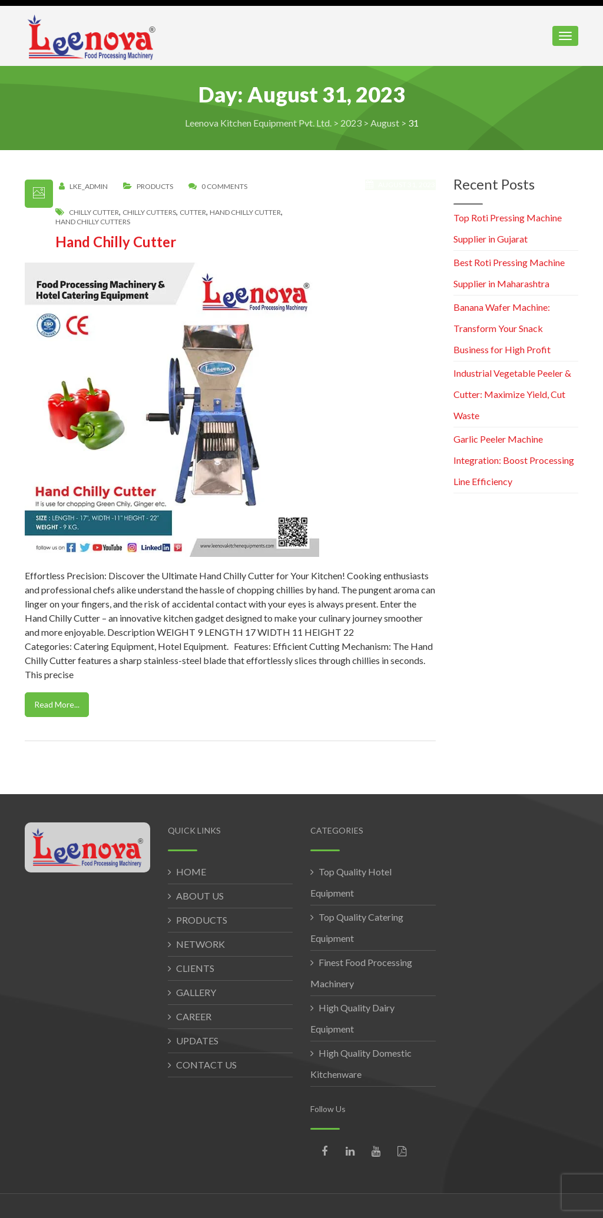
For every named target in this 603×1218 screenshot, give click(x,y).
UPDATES (197, 1040)
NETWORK (200, 944)
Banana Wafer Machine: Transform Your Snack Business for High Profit (502, 328)
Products (155, 186)
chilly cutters (149, 212)
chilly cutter (94, 212)
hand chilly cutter (245, 212)
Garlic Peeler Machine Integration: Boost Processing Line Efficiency (513, 460)
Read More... (56, 704)
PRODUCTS (201, 919)
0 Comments (224, 186)
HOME (191, 871)
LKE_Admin (88, 186)
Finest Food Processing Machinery (361, 973)
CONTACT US (206, 1064)
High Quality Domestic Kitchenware (361, 1063)
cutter (193, 212)
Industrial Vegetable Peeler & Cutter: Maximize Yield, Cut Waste (512, 394)
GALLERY (196, 992)
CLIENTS (195, 968)
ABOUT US (200, 895)
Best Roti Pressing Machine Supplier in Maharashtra (509, 273)
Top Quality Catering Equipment (356, 927)
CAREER (193, 1016)
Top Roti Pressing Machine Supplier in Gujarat (507, 228)
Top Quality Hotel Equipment (351, 882)
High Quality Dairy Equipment (352, 1018)
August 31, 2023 (401, 191)
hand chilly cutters (92, 221)
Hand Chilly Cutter (115, 241)
